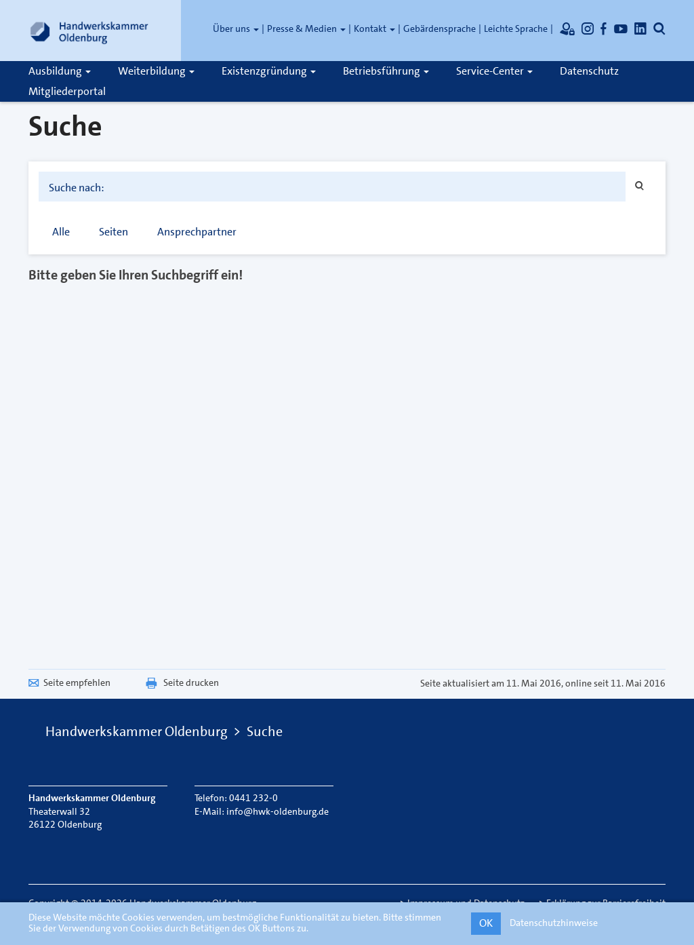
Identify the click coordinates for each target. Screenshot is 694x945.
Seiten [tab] (113, 232)
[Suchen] (640, 186)
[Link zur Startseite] (89, 30)
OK (486, 923)
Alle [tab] (61, 232)
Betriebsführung (386, 71)
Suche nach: (76, 188)
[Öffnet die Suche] (659, 28)
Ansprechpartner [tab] (197, 232)
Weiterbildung (156, 71)
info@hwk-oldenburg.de (277, 811)
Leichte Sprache (516, 28)
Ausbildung (59, 71)
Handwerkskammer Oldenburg (136, 731)
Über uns (236, 28)
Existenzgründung (269, 71)
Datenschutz (589, 71)
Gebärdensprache (439, 28)
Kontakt (374, 28)
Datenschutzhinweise (554, 923)
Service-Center (494, 71)
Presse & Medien (306, 28)
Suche (265, 731)
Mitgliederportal (67, 91)
